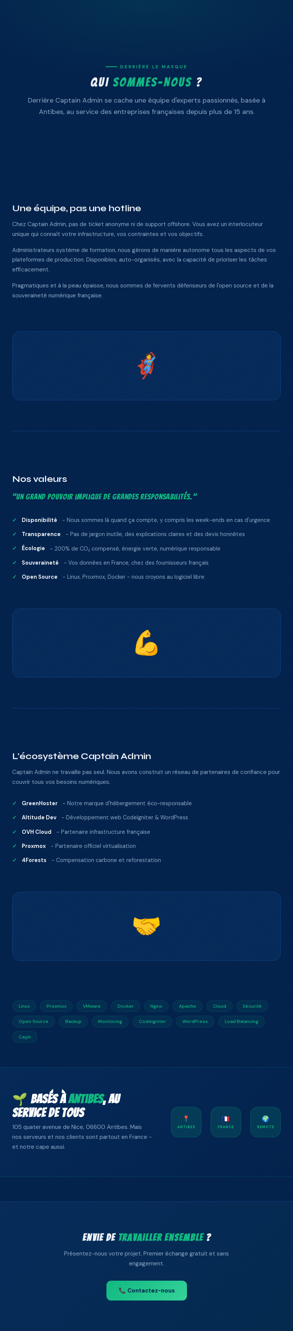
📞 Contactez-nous (147, 1290)
